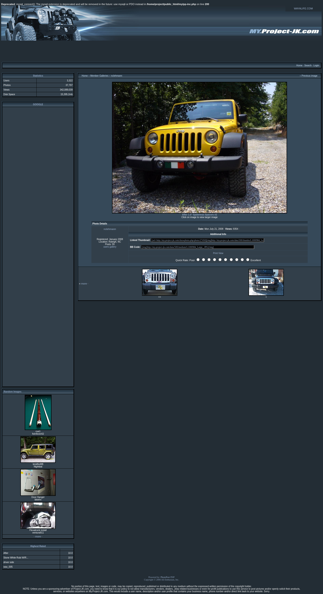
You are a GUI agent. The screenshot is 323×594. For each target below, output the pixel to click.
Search (308, 65)
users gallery (109, 247)
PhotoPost (165, 577)
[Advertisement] (161, 51)
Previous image (310, 76)
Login (316, 65)
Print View (218, 253)
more (38, 536)
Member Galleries (99, 76)
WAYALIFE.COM (303, 8)
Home (299, 65)
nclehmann (116, 76)
